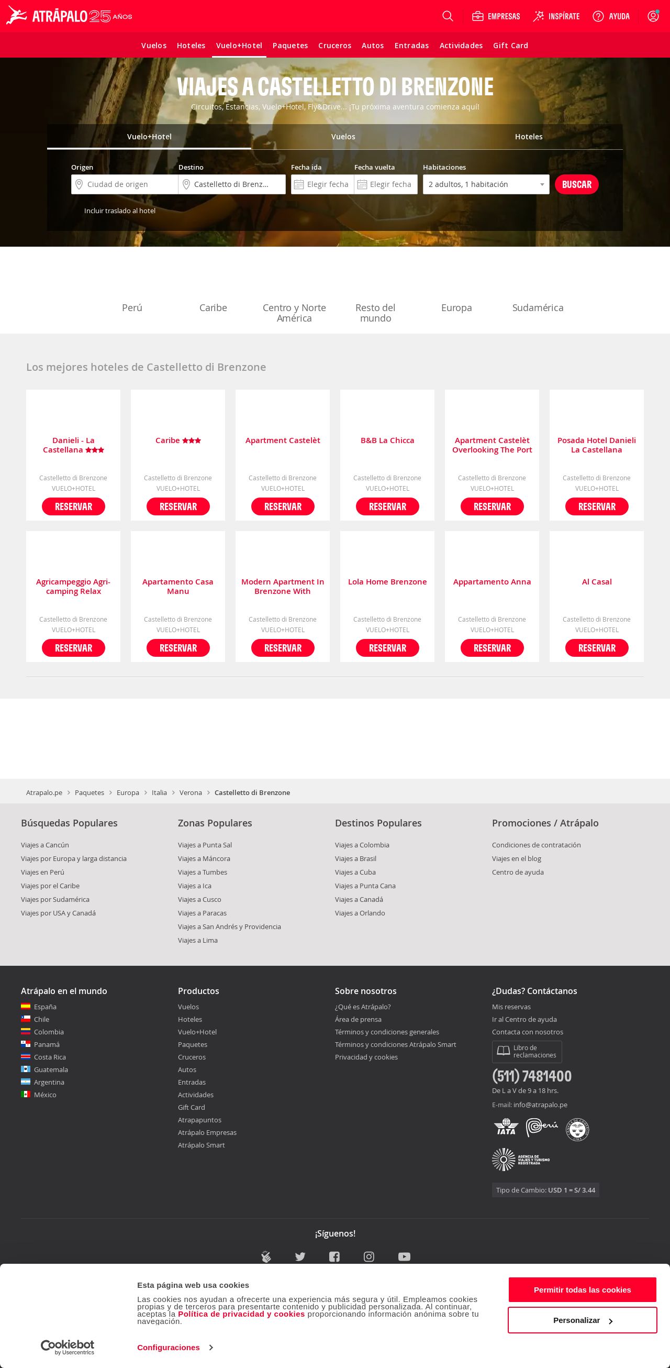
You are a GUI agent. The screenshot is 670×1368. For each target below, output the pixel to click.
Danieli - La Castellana (73, 445)
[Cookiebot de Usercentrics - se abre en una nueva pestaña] (68, 1347)
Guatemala (51, 1069)
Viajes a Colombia (362, 845)
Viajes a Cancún (45, 845)
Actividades (196, 1094)
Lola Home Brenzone (387, 582)
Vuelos (188, 1006)
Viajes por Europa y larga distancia (74, 858)
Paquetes (89, 792)
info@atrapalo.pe (540, 1104)
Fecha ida (306, 167)
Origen (82, 167)
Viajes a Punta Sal (205, 845)
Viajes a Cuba (355, 872)
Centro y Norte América (294, 291)
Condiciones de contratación (536, 845)
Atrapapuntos (199, 1119)
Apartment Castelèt (282, 441)
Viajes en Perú (42, 872)
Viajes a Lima (198, 940)
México (45, 1094)
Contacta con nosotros (527, 1032)
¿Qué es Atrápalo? (363, 1006)
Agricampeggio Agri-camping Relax (73, 586)
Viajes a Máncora (204, 858)
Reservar (73, 506)
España (45, 1006)
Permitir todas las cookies (582, 1289)
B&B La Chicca (388, 441)
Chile (41, 1019)
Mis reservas (511, 1007)
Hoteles (190, 1019)
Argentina (49, 1082)
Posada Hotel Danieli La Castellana (596, 445)
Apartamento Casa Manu (178, 586)
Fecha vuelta (374, 167)
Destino (191, 167)
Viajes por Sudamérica (55, 899)
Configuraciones (168, 1347)
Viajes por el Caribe (50, 885)
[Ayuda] (611, 16)
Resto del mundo (375, 291)
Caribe (213, 286)
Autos (187, 1069)
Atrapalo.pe (44, 792)
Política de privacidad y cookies (241, 1313)
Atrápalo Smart (201, 1145)
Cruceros (192, 1057)
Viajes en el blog (516, 858)
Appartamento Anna (492, 582)
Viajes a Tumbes (202, 872)
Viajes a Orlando (360, 913)
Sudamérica (538, 286)
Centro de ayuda (518, 872)
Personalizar (582, 1320)
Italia (159, 792)
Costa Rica (50, 1057)
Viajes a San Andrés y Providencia (229, 926)
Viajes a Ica (194, 885)
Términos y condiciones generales (387, 1031)
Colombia (49, 1031)
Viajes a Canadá (359, 899)
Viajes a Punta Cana (365, 885)
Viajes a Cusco (199, 899)
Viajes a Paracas (202, 913)
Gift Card (191, 1107)
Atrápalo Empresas (207, 1132)
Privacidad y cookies (366, 1057)
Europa (457, 286)
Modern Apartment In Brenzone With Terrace (283, 586)
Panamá (47, 1044)
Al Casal (597, 582)
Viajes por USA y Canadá (58, 913)
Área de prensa (358, 1019)
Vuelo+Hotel (197, 1031)
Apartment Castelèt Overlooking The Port (492, 445)
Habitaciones (444, 167)
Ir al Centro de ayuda (524, 1020)
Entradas (192, 1082)
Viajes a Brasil (355, 858)
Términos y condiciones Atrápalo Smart (395, 1044)
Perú (132, 286)
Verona (191, 792)
